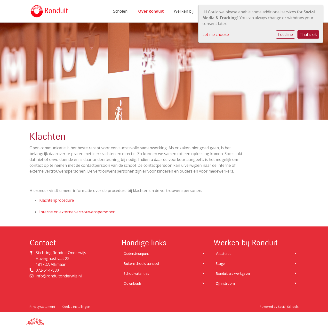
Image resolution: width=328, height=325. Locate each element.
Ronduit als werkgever (256, 273)
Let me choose (215, 34)
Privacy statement (42, 306)
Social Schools (288, 306)
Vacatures (256, 253)
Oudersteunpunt (164, 253)
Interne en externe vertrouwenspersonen (77, 212)
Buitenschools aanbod (164, 263)
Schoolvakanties (164, 273)
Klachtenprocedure (56, 200)
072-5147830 (47, 270)
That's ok (308, 34)
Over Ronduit (151, 11)
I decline (285, 34)
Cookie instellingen (76, 306)
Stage (256, 263)
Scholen (120, 11)
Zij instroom (256, 283)
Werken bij (183, 11)
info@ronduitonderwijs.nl (59, 276)
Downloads (164, 283)
